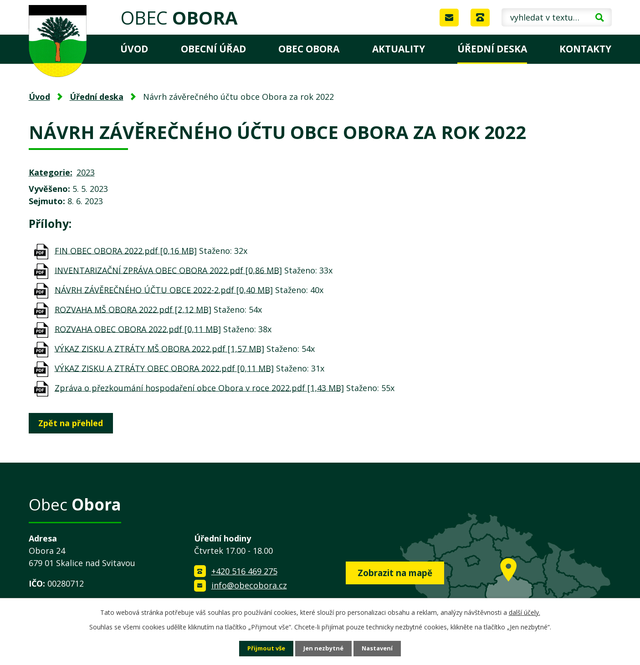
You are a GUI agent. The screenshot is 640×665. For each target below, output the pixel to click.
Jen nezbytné (323, 648)
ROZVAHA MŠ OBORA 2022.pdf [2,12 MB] (133, 309)
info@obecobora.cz (249, 585)
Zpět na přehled (73, 423)
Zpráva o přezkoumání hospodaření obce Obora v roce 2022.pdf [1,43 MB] (199, 387)
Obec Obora (308, 48)
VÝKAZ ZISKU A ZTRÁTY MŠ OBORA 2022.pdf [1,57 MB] (159, 348)
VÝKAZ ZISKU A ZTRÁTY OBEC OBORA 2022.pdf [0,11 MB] (164, 367)
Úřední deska (492, 48)
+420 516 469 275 (244, 571)
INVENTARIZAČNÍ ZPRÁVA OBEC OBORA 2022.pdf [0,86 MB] (168, 269)
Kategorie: (50, 172)
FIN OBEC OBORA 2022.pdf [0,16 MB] (126, 250)
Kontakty (585, 48)
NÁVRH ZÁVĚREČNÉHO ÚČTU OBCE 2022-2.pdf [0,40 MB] (164, 289)
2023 (86, 172)
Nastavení (380, 648)
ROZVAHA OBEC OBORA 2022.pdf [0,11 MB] (138, 328)
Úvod (134, 48)
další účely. (524, 611)
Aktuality (398, 48)
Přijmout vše (263, 648)
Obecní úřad (213, 48)
